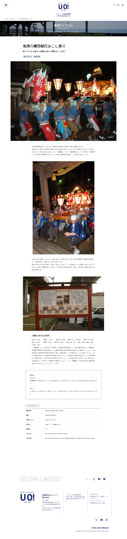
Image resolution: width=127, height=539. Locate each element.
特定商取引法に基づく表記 (97, 503)
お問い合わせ (94, 494)
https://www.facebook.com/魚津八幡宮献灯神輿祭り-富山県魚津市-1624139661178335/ (71, 438)
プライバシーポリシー (96, 500)
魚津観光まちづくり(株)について (99, 496)
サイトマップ (94, 498)
